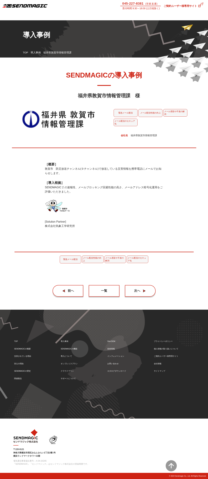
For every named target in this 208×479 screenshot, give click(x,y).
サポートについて (117, 16)
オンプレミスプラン (72, 362)
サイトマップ (161, 370)
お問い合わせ (195, 16)
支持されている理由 (25, 353)
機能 (65, 16)
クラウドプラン (70, 370)
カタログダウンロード (120, 370)
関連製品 (19, 378)
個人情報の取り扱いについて (170, 345)
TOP (25, 52)
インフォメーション (118, 353)
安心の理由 (20, 362)
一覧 (104, 290)
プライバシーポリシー (167, 337)
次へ (136, 290)
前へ (72, 290)
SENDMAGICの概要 (25, 345)
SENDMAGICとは (13, 16)
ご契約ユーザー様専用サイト (180, 6)
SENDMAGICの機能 (72, 345)
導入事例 (39, 16)
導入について (91, 16)
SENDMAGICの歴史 (25, 370)
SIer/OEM (143, 16)
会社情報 (159, 362)
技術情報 (168, 16)
